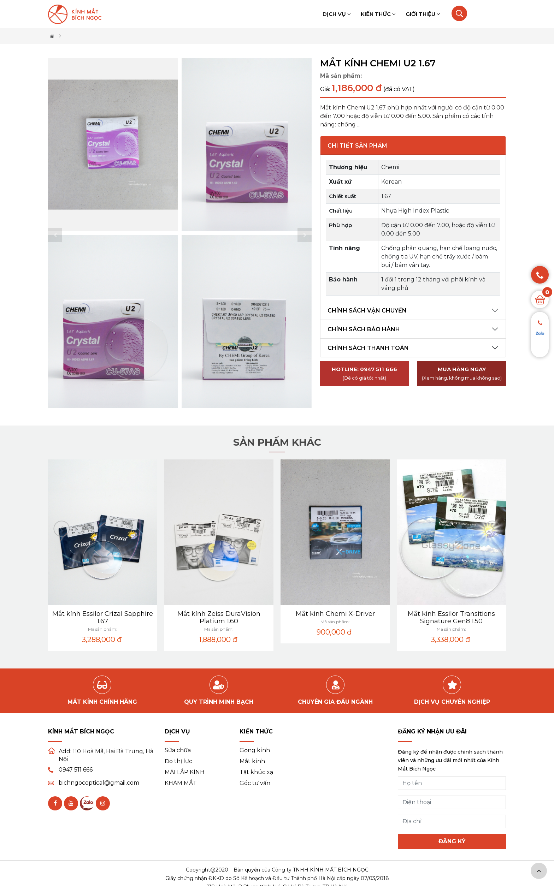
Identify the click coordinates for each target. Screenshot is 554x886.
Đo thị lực (178, 761)
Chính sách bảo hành (364, 329)
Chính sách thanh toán (368, 348)
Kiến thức (378, 14)
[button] (55, 235)
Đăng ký (452, 841)
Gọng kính (255, 750)
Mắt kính (252, 761)
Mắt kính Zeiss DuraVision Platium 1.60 (322, 617)
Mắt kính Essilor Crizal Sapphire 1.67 (205, 617)
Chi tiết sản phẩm (357, 145)
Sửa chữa (178, 750)
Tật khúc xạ (256, 772)
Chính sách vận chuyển (367, 310)
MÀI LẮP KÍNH (185, 772)
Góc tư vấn (255, 783)
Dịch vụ (337, 14)
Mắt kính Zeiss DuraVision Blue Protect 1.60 (89, 617)
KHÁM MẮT (181, 783)
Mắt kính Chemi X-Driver (438, 614)
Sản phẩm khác (277, 442)
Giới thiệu (423, 14)
